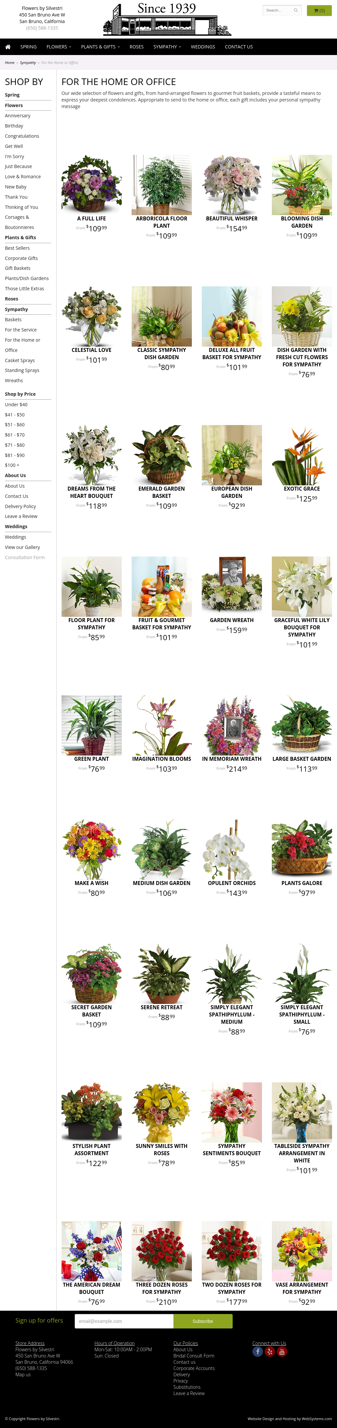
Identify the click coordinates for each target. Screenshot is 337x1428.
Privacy (180, 1381)
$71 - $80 (15, 445)
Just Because (18, 166)
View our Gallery (22, 547)
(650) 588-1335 (42, 28)
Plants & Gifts (98, 46)
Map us (23, 1374)
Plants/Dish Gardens (27, 278)
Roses (137, 46)
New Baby (15, 187)
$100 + (12, 465)
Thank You (16, 197)
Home (9, 62)
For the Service (21, 330)
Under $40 (16, 404)
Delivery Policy (20, 506)
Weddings (203, 46)
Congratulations (22, 136)
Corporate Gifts (21, 258)
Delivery (181, 1374)
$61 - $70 (15, 435)
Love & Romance (23, 176)
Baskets (13, 319)
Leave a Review (21, 516)
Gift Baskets (17, 268)
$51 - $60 (15, 424)
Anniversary (17, 115)
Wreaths (14, 380)
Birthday (14, 126)
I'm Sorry (14, 156)
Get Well (14, 146)
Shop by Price (20, 394)
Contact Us (239, 46)
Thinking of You (21, 207)
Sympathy (165, 46)
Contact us (184, 1362)
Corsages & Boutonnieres (19, 222)
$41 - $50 (15, 415)
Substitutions (186, 1387)
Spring (28, 46)
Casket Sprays (20, 360)
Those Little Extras (24, 288)
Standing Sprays (22, 370)
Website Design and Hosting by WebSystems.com (290, 1418)
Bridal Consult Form (193, 1356)
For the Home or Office (22, 345)
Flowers (56, 46)
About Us (15, 475)
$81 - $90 (15, 455)
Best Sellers (17, 248)
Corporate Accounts (194, 1368)
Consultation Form (25, 557)
